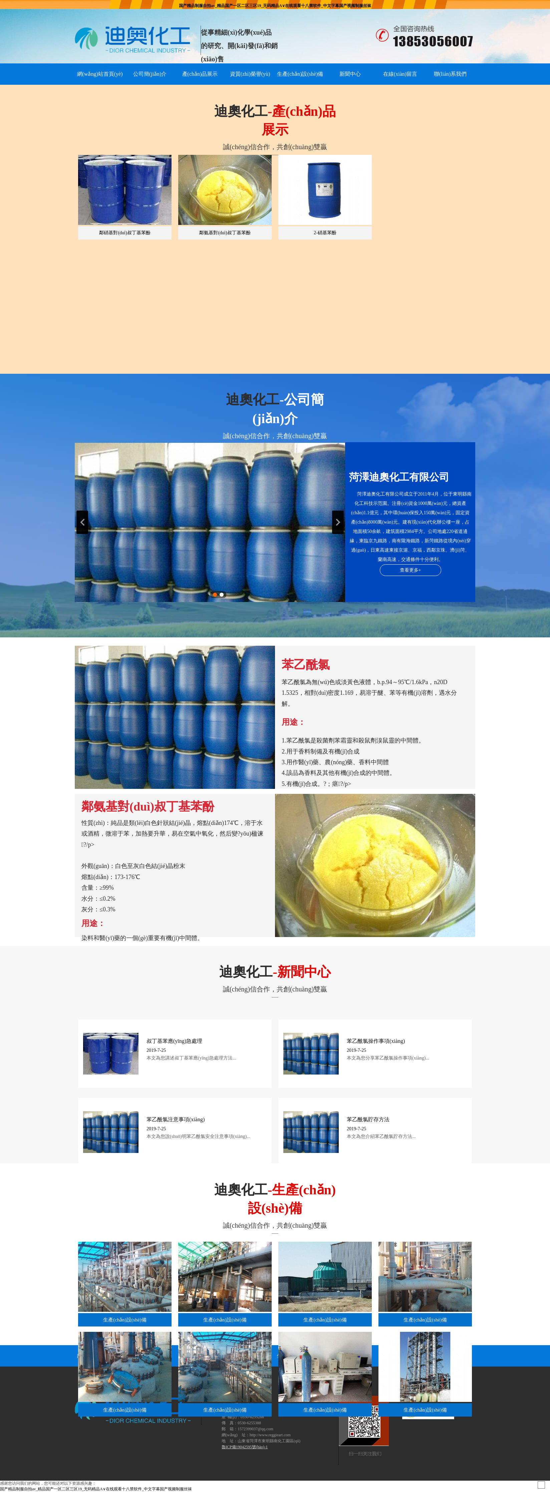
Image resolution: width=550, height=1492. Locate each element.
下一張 (338, 522)
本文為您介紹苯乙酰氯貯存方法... (381, 1136)
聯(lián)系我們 (450, 74)
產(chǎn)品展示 (200, 74)
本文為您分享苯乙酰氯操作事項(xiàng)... (388, 1058)
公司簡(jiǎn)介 (150, 74)
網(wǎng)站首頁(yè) (100, 74)
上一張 (82, 522)
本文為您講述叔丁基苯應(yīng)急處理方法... (191, 1058)
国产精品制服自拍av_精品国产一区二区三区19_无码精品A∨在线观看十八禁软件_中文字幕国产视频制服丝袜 (275, 5)
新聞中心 (350, 74)
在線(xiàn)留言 (400, 74)
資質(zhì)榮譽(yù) (250, 74)
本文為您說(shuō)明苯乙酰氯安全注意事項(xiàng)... (198, 1136)
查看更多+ (410, 570)
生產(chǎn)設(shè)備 (300, 74)
